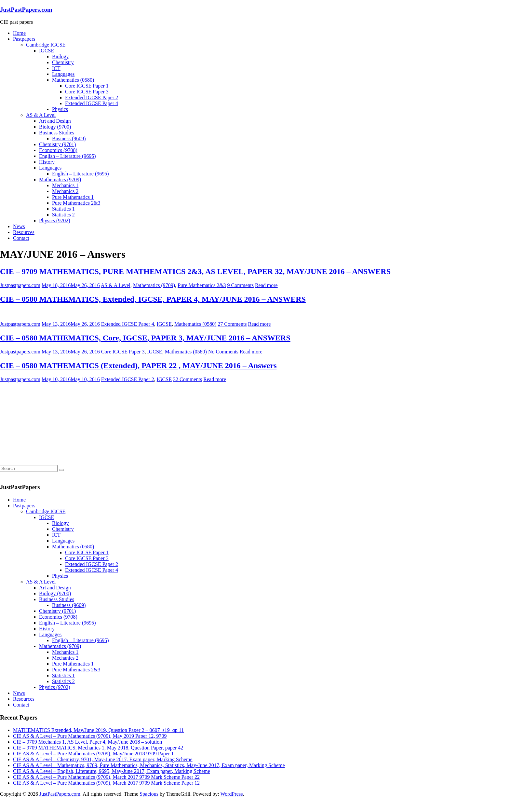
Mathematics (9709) (60, 179)
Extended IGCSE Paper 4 (91, 103)
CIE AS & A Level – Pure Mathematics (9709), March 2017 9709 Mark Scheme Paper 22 (106, 777)
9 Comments (240, 285)
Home (19, 33)
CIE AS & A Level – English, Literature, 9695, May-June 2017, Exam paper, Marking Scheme (111, 771)
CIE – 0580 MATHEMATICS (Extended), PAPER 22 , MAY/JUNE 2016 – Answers (138, 365)
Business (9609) (69, 138)
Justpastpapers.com (20, 285)
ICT (56, 68)
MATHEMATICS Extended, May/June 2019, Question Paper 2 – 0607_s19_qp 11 (98, 730)
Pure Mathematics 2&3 (76, 203)
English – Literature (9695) (67, 156)
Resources (23, 232)
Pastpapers (24, 39)
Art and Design (55, 121)
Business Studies (56, 132)
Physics (60, 109)
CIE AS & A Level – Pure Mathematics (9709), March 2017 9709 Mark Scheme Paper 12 (106, 783)
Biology (60, 56)
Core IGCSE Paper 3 (87, 91)
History (47, 162)
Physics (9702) (54, 220)
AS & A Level (41, 115)
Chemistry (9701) (57, 144)
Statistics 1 (63, 209)
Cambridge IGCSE (45, 45)
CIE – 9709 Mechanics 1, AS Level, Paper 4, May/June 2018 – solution (87, 742)
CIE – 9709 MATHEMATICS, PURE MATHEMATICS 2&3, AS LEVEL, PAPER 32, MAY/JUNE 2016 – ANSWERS (195, 271)
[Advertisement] (49, 423)
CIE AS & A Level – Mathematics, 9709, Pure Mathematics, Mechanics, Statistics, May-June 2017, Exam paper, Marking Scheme (149, 765)
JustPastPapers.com (26, 9)
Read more (266, 285)
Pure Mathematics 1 (73, 197)
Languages (63, 74)
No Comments (223, 351)
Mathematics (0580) (73, 80)
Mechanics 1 (65, 185)
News (19, 226)
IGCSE (46, 50)
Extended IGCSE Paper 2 (91, 97)
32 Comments (187, 379)
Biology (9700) (55, 127)
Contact (21, 238)
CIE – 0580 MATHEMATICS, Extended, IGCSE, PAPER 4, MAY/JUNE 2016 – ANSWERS (153, 299)
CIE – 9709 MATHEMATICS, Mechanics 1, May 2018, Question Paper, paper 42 (98, 747)
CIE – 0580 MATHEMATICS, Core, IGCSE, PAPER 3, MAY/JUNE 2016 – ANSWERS (145, 338)
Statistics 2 (63, 214)
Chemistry (63, 62)
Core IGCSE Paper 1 (87, 86)
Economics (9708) (58, 150)
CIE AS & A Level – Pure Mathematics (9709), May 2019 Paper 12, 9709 (90, 736)
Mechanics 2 (65, 191)
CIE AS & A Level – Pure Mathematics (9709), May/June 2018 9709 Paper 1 (93, 753)
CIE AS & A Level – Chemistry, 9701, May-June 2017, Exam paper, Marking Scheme (103, 759)
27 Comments (232, 324)
